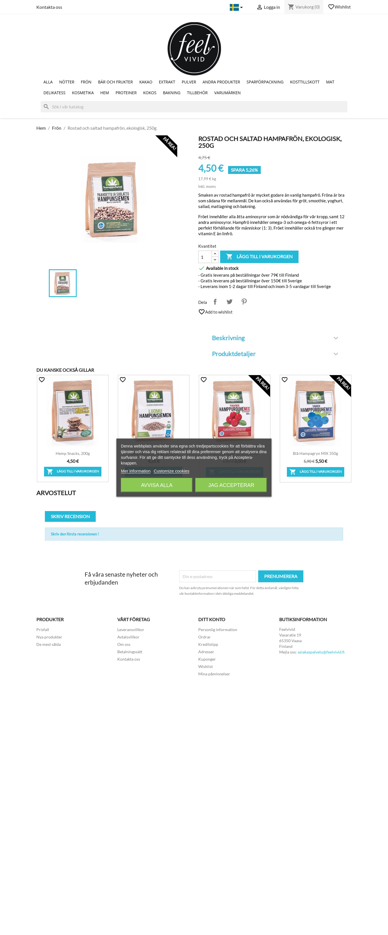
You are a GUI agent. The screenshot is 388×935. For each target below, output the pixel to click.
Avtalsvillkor (128, 636)
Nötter (66, 82)
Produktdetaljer (275, 354)
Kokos (150, 92)
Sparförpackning (265, 82)
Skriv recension (70, 516)
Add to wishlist (215, 311)
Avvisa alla (156, 485)
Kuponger (207, 659)
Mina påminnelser (214, 673)
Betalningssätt (129, 651)
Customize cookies (171, 470)
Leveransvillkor (130, 629)
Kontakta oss (49, 7)
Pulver (189, 82)
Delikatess (54, 92)
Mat (330, 82)
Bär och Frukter (115, 82)
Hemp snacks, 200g (73, 453)
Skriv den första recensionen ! (75, 534)
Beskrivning (275, 338)
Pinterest (244, 301)
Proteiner (126, 92)
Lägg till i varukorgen (259, 256)
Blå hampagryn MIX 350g (315, 453)
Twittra (229, 301)
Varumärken (227, 92)
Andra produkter (221, 82)
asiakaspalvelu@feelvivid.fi (321, 652)
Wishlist (340, 6)
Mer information (136, 470)
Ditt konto (211, 619)
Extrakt (167, 82)
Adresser (206, 651)
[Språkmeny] (237, 7)
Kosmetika (83, 92)
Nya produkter (49, 636)
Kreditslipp (208, 644)
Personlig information (217, 629)
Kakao (146, 82)
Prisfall (42, 629)
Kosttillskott (305, 82)
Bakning (172, 92)
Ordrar (204, 636)
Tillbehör (197, 92)
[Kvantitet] (205, 257)
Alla (48, 82)
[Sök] (194, 106)
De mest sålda (48, 644)
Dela (215, 301)
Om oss (123, 644)
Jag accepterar (231, 485)
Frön (86, 82)
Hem (104, 92)
